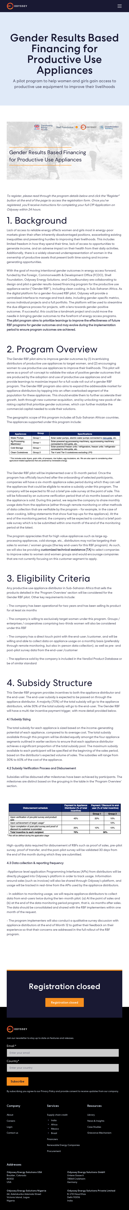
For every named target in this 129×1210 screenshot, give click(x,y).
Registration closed (64, 1002)
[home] (17, 6)
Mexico (55, 1128)
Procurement (54, 1151)
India (54, 1120)
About (10, 1114)
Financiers (52, 1139)
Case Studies (94, 1126)
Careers (11, 1120)
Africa (54, 1124)
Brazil (54, 1133)
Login (9, 1126)
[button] (119, 6)
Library (91, 1114)
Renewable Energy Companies (63, 1145)
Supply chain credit (57, 1114)
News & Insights (95, 1120)
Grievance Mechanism (99, 1132)
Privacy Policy (48, 1091)
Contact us (12, 1132)
